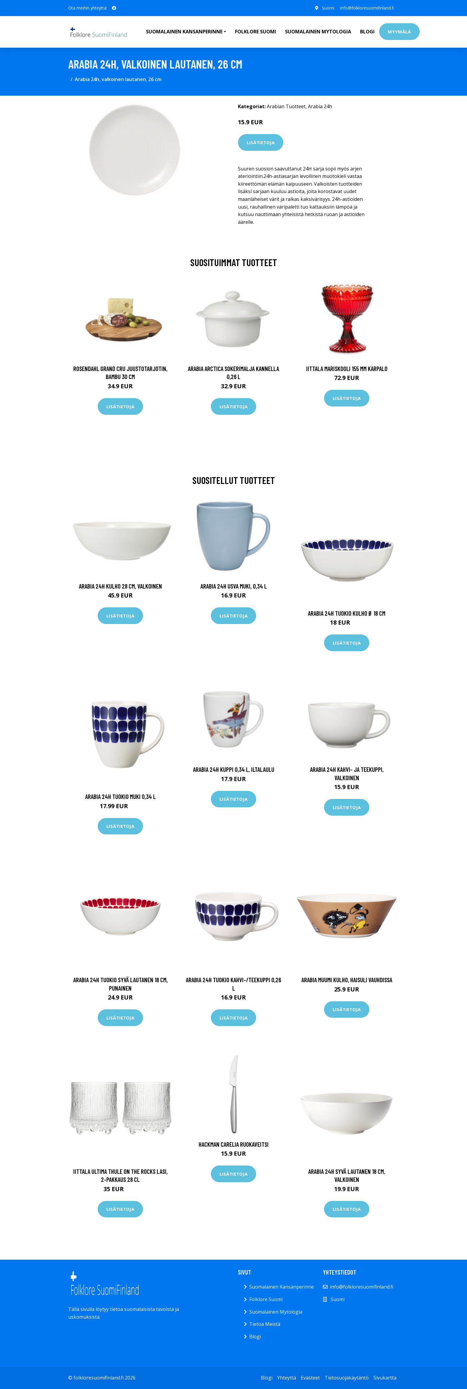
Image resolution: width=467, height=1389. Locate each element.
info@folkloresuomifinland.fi (367, 8)
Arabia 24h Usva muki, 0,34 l (233, 586)
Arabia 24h (320, 106)
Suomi (328, 8)
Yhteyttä (286, 1377)
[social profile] (114, 8)
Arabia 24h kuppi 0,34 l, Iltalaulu (233, 769)
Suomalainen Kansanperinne (281, 1287)
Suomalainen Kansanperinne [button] (184, 31)
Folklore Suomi (255, 31)
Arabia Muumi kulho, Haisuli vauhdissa (346, 979)
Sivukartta (384, 1377)
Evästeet (310, 1377)
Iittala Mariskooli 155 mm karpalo (346, 368)
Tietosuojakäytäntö (347, 1377)
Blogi (367, 31)
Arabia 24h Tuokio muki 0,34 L (120, 796)
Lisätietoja (261, 142)
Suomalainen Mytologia (318, 31)
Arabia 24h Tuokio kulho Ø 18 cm (346, 613)
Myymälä (399, 32)
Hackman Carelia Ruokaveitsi (234, 1144)
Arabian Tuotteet (286, 106)
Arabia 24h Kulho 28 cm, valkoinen (120, 586)
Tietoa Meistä (264, 1324)
